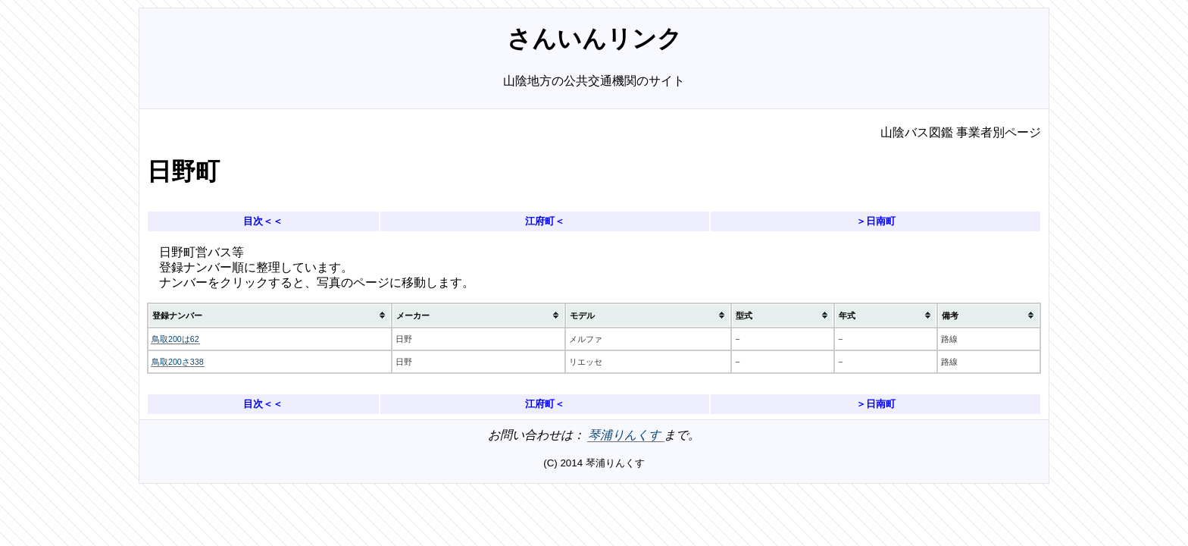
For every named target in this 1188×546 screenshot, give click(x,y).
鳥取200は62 (175, 339)
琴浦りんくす (626, 434)
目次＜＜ (263, 221)
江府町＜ (544, 221)
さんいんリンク (594, 38)
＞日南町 (876, 221)
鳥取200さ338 (178, 361)
